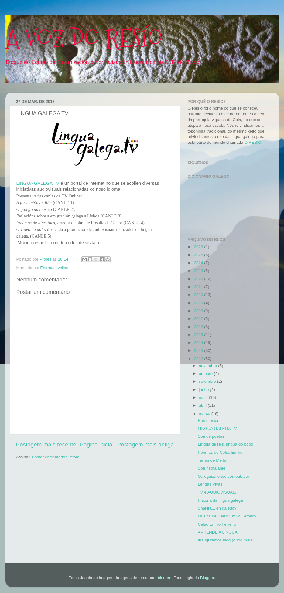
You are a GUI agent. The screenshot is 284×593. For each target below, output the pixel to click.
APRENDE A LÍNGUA (218, 532)
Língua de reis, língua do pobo (225, 444)
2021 (199, 287)
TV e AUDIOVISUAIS (217, 492)
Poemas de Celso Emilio (220, 452)
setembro (208, 381)
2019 (199, 303)
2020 (199, 294)
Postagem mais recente (46, 444)
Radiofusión (208, 420)
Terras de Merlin (212, 460)
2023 (199, 270)
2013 (199, 350)
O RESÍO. (253, 142)
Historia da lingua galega (220, 500)
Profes (46, 259)
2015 (199, 334)
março (205, 413)
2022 (199, 279)
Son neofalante (211, 468)
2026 (199, 246)
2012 (199, 358)
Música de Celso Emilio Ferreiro (227, 516)
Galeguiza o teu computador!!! (225, 476)
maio (204, 397)
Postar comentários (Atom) (56, 457)
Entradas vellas (54, 267)
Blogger (207, 577)
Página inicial (97, 444)
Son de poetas (211, 436)
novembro (208, 365)
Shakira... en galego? (217, 508)
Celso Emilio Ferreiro (217, 524)
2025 (199, 255)
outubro (206, 373)
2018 (199, 310)
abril (203, 405)
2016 (199, 327)
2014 (199, 342)
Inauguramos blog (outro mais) (226, 540)
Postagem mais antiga (145, 444)
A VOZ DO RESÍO (84, 39)
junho (204, 389)
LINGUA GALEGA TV (38, 183)
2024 (199, 263)
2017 (199, 318)
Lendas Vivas (210, 484)
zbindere (164, 577)
